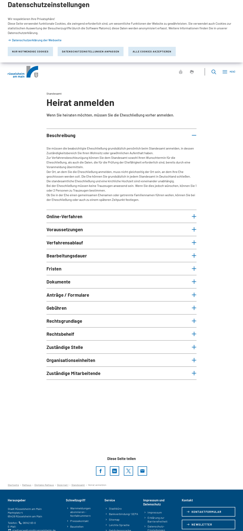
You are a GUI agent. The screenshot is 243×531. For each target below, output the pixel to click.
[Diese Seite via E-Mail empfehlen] (142, 471)
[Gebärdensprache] (191, 72)
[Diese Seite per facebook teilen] (100, 471)
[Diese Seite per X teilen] (128, 471)
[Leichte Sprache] (180, 72)
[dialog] (121, 31)
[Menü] (228, 71)
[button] (121, 135)
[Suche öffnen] (213, 71)
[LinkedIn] (114, 471)
